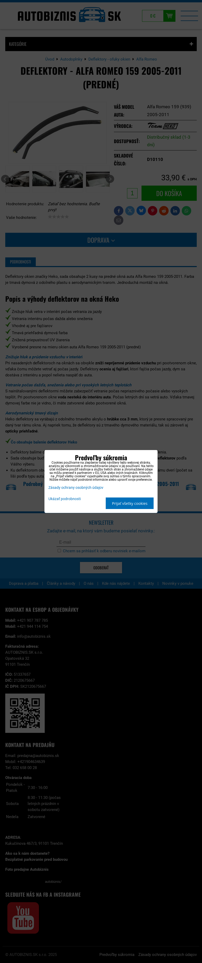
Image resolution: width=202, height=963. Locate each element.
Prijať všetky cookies (130, 503)
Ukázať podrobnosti (64, 499)
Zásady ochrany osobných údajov (75, 487)
